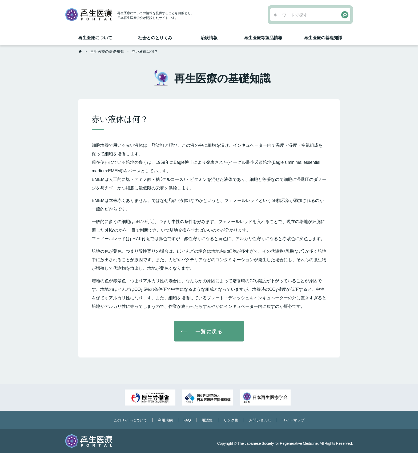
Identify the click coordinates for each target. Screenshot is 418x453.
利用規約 (165, 420)
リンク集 (230, 420)
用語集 (207, 420)
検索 (344, 14)
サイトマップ (293, 420)
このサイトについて (130, 420)
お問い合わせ (260, 420)
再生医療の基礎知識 (107, 51)
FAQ (187, 420)
